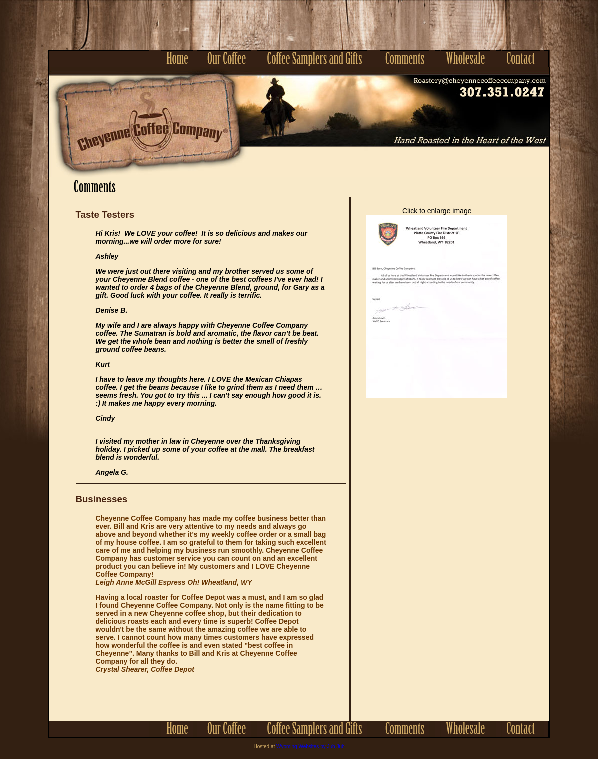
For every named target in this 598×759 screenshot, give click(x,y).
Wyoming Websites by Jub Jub (310, 747)
